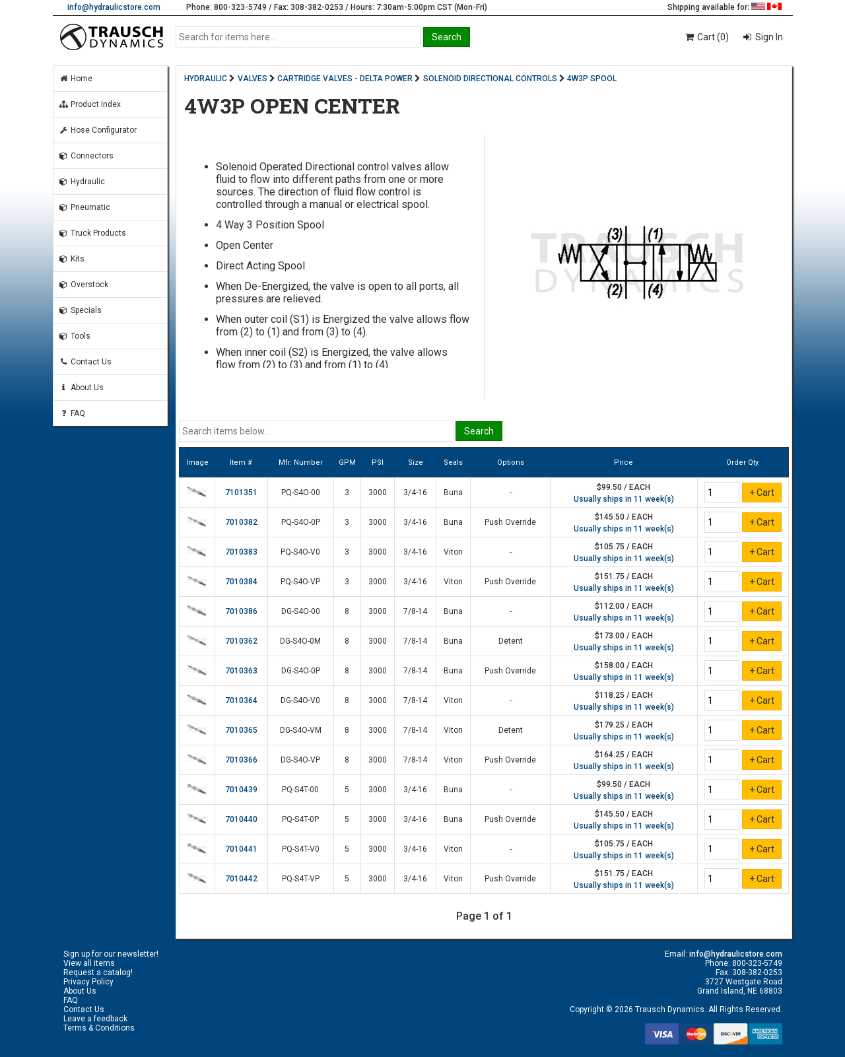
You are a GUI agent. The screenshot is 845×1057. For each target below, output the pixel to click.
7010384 (241, 581)
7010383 (241, 552)
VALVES (252, 78)
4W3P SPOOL (592, 78)
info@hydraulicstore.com (113, 7)
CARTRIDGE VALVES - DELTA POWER (345, 78)
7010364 (241, 700)
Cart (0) (706, 37)
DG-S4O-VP (300, 760)
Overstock (83, 284)
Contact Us (85, 361)
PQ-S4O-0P (300, 522)
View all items (89, 963)
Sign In (768, 37)
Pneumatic (84, 207)
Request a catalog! (98, 972)
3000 (377, 492)
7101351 (241, 492)
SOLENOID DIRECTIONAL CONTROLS (490, 78)
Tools (74, 336)
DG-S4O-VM (300, 730)
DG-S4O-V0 (300, 700)
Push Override (510, 522)
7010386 (241, 611)
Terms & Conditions (99, 1028)
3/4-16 (415, 492)
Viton (453, 552)
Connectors (86, 155)
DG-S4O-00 (300, 611)
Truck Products (92, 233)
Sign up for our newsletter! (110, 954)
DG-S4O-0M (300, 641)
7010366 (241, 760)
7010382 (241, 522)
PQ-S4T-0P (300, 819)
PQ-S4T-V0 (301, 849)
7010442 (241, 878)
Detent (510, 641)
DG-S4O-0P (300, 670)
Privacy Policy (88, 981)
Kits (71, 258)
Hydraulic (82, 181)
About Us (81, 387)
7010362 (241, 641)
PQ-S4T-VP (301, 878)
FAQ (72, 413)
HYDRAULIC (205, 78)
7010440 (241, 819)
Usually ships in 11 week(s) (624, 499)
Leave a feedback (95, 1018)
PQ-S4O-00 (300, 492)
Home (75, 78)
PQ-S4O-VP (300, 581)
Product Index (90, 104)
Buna (453, 492)
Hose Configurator (98, 130)
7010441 (241, 849)
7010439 (241, 789)
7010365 (241, 730)
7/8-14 (415, 611)
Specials (80, 310)
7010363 (241, 670)
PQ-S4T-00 (300, 789)
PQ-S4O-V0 (300, 552)
